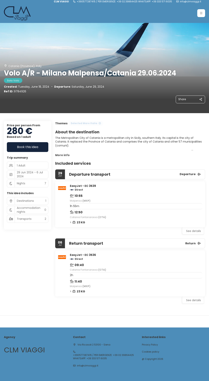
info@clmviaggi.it (190, 1)
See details (193, 231)
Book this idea (27, 147)
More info (62, 155)
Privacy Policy (150, 344)
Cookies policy (150, 351)
